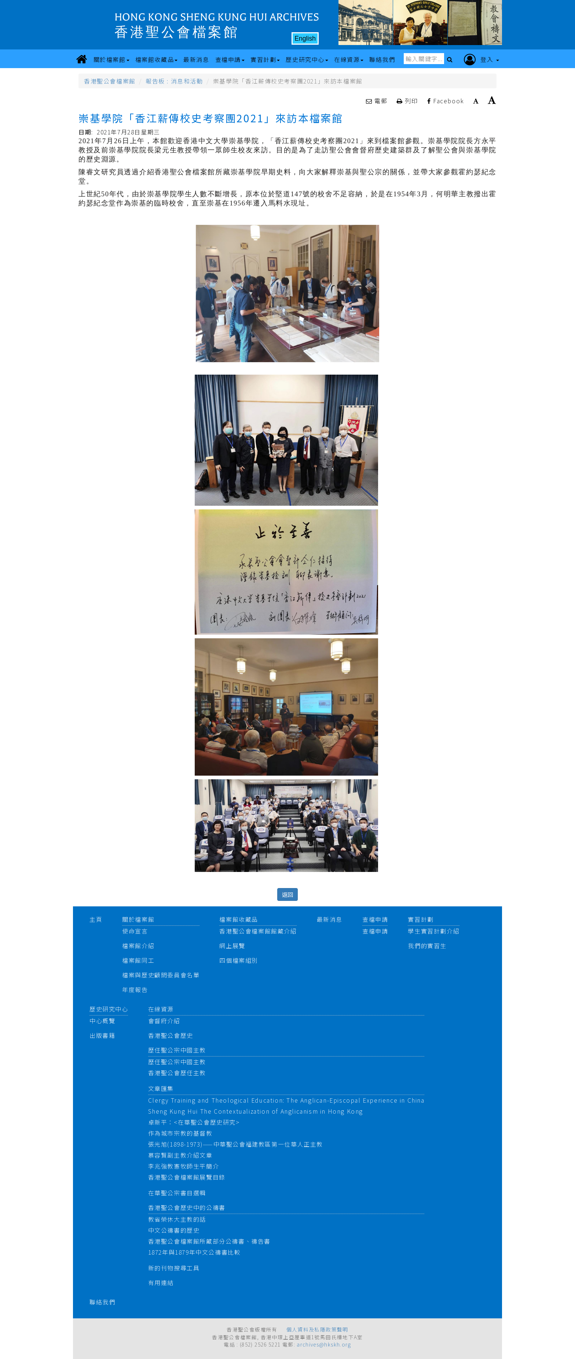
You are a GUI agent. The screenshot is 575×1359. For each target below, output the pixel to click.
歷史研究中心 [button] (307, 59)
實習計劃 (420, 919)
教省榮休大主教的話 (177, 1219)
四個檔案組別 (238, 960)
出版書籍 (102, 1035)
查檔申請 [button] (230, 59)
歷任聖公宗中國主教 (177, 1050)
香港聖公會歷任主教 (177, 1072)
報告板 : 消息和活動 (174, 81)
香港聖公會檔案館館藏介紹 (258, 931)
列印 (408, 100)
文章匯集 (161, 1088)
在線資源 (161, 1009)
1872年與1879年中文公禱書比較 (194, 1252)
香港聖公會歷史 (170, 1035)
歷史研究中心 (108, 1009)
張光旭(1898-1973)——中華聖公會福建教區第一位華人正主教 (235, 1144)
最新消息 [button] (196, 59)
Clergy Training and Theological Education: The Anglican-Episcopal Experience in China (286, 1100)
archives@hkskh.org (324, 1344)
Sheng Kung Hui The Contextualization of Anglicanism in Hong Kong (255, 1111)
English (305, 38)
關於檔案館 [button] (111, 59)
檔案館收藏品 (238, 919)
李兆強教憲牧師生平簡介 (183, 1166)
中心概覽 (102, 1020)
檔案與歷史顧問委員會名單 (160, 974)
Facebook (445, 100)
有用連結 (161, 1282)
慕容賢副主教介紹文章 (180, 1155)
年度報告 (135, 989)
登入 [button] (481, 60)
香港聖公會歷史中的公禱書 (187, 1207)
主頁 (95, 919)
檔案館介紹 (138, 945)
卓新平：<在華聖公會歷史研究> (194, 1122)
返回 (287, 894)
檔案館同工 (138, 960)
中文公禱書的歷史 (174, 1230)
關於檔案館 (138, 919)
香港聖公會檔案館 (110, 81)
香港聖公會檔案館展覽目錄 (187, 1177)
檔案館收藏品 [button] (156, 59)
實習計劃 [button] (265, 59)
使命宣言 (135, 931)
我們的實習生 (427, 945)
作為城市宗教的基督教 (180, 1133)
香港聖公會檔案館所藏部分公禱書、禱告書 (209, 1241)
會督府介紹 (164, 1020)
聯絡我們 (102, 1301)
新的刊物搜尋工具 (174, 1267)
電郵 (377, 100)
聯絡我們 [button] (382, 59)
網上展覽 (232, 945)
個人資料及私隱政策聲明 (317, 1329)
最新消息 (330, 919)
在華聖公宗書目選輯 (177, 1192)
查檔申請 (375, 919)
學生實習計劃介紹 (433, 931)
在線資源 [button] (348, 59)
